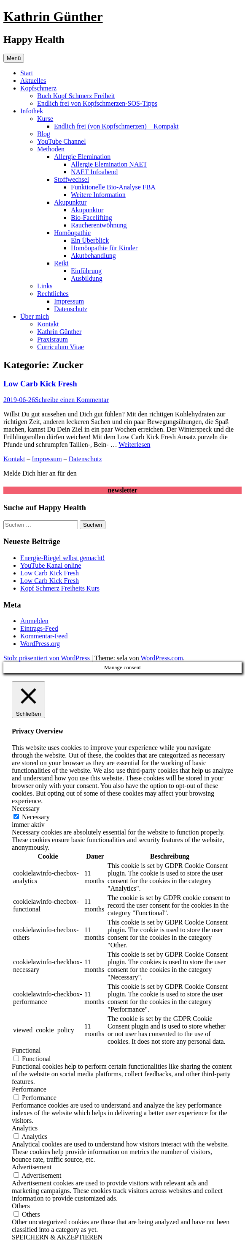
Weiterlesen (134, 444)
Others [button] (21, 1205)
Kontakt (48, 324)
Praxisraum (52, 339)
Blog (43, 133)
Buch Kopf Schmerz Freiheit (76, 95)
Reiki (61, 263)
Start (26, 73)
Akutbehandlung (93, 255)
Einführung (86, 270)
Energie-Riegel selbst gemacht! (62, 557)
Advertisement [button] (31, 1167)
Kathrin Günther (53, 16)
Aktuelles (33, 80)
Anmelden (34, 620)
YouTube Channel (61, 141)
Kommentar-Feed (44, 636)
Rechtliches (53, 293)
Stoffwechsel (71, 179)
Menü (14, 58)
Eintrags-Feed (39, 628)
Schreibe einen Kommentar (72, 399)
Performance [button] (29, 1089)
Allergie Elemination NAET (109, 164)
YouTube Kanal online (50, 565)
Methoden (51, 149)
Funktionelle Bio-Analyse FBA (113, 187)
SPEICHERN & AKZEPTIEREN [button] (57, 1237)
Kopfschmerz (38, 88)
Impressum (69, 301)
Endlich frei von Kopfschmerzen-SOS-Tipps (97, 103)
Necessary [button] (26, 808)
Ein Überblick (90, 240)
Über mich (34, 316)
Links (44, 286)
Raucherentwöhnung (99, 225)
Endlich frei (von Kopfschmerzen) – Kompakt (116, 126)
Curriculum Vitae (60, 346)
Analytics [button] (25, 1128)
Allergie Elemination (82, 156)
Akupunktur (70, 202)
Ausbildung (86, 278)
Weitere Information (98, 194)
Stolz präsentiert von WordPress (46, 658)
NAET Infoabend (94, 171)
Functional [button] (26, 1050)
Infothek (31, 111)
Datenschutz (70, 308)
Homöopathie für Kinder (104, 248)
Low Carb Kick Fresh (40, 383)
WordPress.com (161, 658)
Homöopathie (72, 232)
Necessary (36, 817)
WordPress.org (40, 643)
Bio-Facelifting (91, 217)
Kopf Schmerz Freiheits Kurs (60, 588)
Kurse (45, 118)
